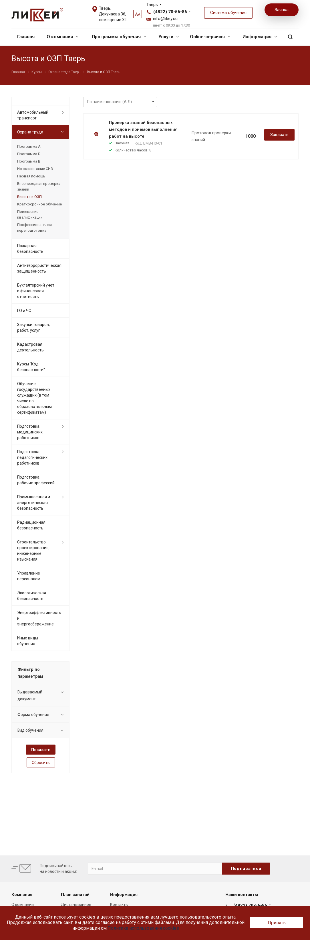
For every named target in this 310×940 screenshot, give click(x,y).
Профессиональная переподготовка (34, 228)
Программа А (29, 146)
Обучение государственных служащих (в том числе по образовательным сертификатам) (34, 398)
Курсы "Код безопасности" (31, 367)
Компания (21, 894)
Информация (260, 36)
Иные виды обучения (27, 641)
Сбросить (41, 762)
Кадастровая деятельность (30, 347)
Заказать (279, 134)
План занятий (75, 894)
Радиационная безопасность (31, 525)
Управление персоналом (28, 576)
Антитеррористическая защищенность (39, 268)
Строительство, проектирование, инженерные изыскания (33, 550)
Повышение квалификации (30, 214)
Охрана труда (30, 132)
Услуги (168, 36)
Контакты (119, 904)
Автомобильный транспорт (32, 115)
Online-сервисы (210, 36)
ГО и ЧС (24, 310)
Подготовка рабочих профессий (36, 480)
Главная (26, 36)
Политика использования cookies (143, 928)
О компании (62, 36)
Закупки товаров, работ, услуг (33, 327)
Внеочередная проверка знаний (38, 186)
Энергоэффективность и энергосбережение (39, 618)
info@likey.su (165, 18)
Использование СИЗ (35, 169)
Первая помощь (31, 176)
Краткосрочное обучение (39, 204)
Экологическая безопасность (31, 596)
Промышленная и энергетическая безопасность (33, 503)
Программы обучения (119, 36)
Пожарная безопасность (30, 248)
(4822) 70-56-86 (170, 11)
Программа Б (28, 154)
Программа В (28, 161)
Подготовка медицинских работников (30, 432)
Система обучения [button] (228, 12)
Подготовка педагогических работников (32, 457)
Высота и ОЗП (29, 197)
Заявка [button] (282, 9)
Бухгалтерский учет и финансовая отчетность (35, 291)
